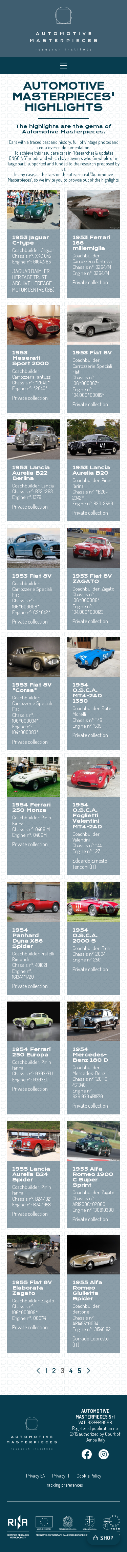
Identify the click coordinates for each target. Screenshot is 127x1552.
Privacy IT (61, 1476)
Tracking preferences (64, 1485)
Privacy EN (35, 1476)
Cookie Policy (89, 1476)
